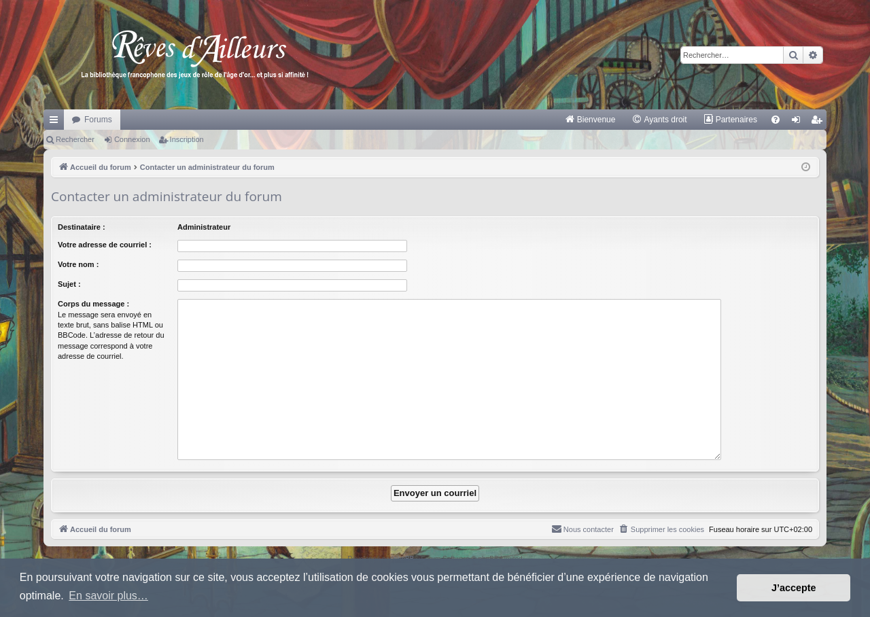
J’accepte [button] (793, 587)
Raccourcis (56, 122)
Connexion (132, 139)
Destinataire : (81, 227)
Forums (98, 119)
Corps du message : (93, 304)
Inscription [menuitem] (819, 122)
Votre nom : (78, 264)
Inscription (187, 139)
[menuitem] (590, 119)
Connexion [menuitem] (799, 122)
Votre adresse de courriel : (105, 245)
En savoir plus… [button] (108, 595)
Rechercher (75, 139)
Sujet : (69, 284)
